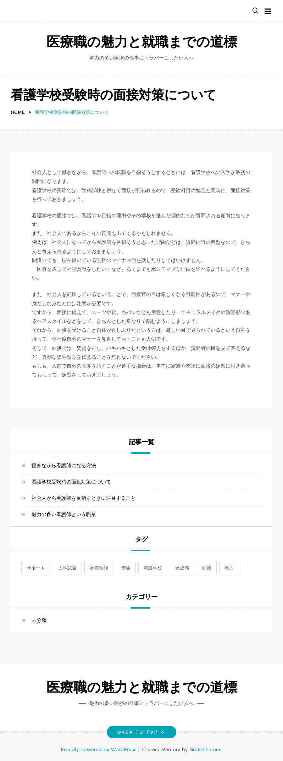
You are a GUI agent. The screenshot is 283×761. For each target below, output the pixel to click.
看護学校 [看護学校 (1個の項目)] (153, 568)
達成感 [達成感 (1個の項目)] (182, 568)
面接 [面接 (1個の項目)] (206, 568)
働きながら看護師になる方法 (64, 465)
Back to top (142, 732)
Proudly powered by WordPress (99, 749)
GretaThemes (205, 749)
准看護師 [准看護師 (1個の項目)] (99, 568)
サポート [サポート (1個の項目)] (36, 568)
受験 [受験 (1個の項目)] (126, 568)
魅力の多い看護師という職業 (64, 514)
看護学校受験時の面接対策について (71, 482)
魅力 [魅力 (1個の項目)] (229, 568)
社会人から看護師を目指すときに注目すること (84, 498)
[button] (255, 11)
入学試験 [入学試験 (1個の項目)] (67, 568)
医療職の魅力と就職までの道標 (141, 43)
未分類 (39, 620)
